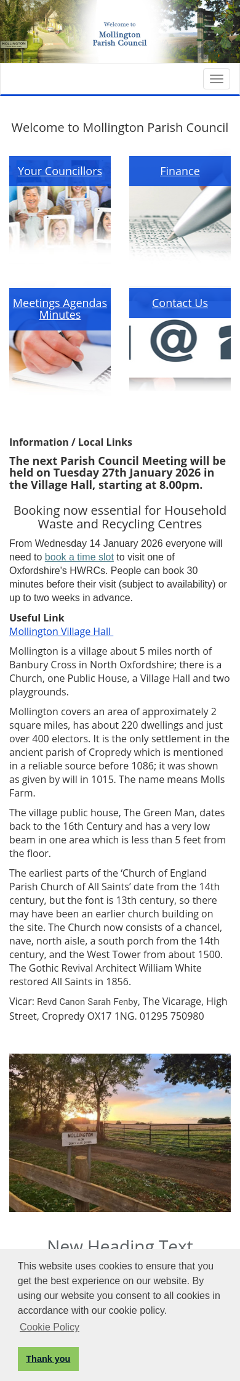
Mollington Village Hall (61, 631)
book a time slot (79, 557)
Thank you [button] (48, 1359)
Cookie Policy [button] (49, 1327)
